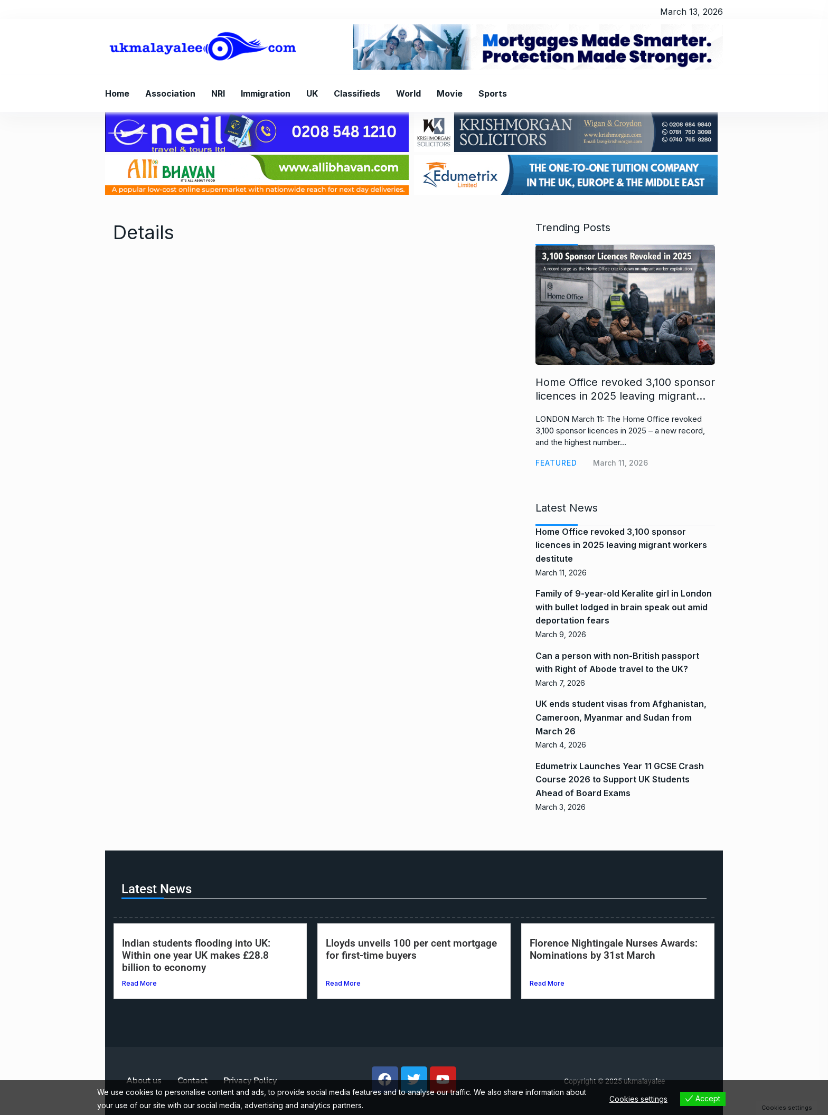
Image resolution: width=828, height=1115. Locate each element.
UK (312, 93)
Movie (450, 93)
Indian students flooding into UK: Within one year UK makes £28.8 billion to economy (196, 955)
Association (170, 93)
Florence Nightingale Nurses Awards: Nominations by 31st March (614, 949)
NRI (218, 93)
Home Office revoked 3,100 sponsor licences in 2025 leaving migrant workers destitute (621, 545)
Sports (492, 93)
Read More (139, 983)
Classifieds (357, 93)
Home (117, 93)
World (408, 93)
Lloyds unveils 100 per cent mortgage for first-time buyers (411, 949)
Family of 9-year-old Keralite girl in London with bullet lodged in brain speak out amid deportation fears (623, 607)
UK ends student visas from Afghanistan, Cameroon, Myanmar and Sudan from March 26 (621, 717)
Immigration (265, 93)
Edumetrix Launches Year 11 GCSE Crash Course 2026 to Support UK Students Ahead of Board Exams (619, 779)
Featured (556, 462)
